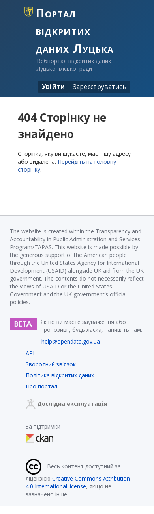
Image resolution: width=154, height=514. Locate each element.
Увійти (53, 86)
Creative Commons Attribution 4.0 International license (78, 482)
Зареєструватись (100, 86)
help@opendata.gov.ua (70, 341)
